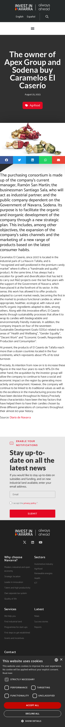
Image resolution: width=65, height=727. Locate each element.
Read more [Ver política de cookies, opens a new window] (7, 673)
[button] (47, 17)
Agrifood (35, 105)
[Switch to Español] (31, 16)
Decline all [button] (33, 713)
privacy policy (30, 503)
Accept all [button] (32, 705)
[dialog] (32, 691)
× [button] (61, 659)
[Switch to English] (19, 16)
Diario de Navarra (20, 417)
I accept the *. (25, 503)
